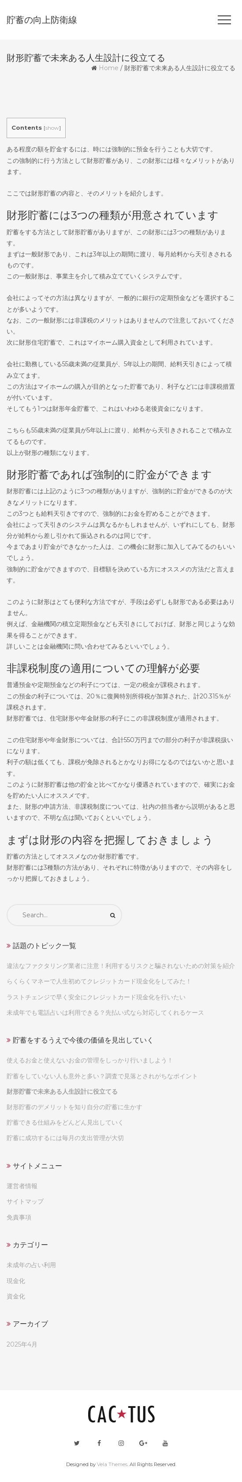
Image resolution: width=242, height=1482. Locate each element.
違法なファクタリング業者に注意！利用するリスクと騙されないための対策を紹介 (121, 966)
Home (109, 68)
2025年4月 (22, 1344)
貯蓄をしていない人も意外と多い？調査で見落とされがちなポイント (102, 1076)
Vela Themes (112, 1464)
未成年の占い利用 (31, 1265)
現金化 (16, 1281)
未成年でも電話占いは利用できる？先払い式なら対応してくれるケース (105, 1013)
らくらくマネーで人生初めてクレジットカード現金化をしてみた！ (99, 981)
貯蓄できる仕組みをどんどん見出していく (65, 1122)
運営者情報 (22, 1186)
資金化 (16, 1296)
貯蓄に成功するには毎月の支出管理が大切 (65, 1138)
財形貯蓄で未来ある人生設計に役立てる (62, 1092)
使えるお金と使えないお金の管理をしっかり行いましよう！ (90, 1060)
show (52, 127)
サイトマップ (25, 1201)
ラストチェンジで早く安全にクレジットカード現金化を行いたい (96, 997)
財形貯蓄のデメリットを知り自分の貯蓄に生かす (74, 1107)
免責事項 (19, 1217)
